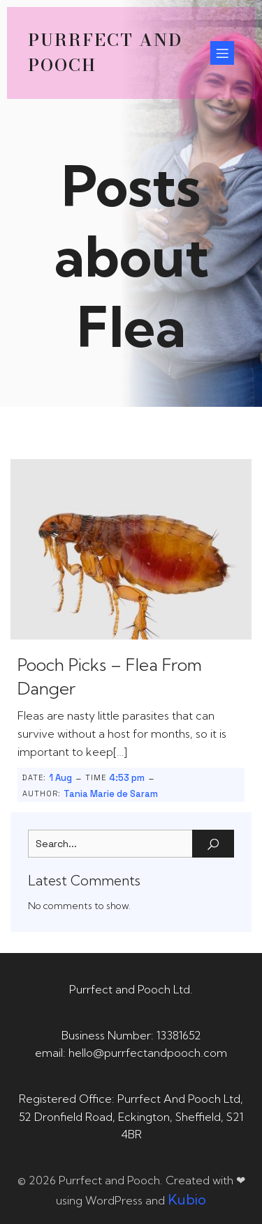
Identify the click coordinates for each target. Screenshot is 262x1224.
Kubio (187, 1199)
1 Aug (60, 778)
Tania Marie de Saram (111, 794)
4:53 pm (127, 778)
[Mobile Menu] (222, 53)
